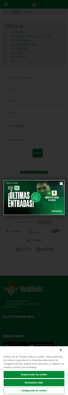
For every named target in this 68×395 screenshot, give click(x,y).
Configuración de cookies (34, 390)
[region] (34, 370)
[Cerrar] (61, 350)
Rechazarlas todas (34, 382)
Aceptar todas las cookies (34, 374)
